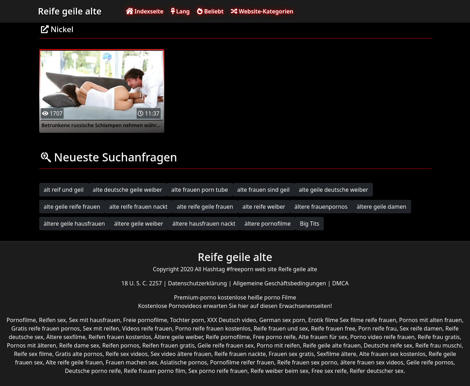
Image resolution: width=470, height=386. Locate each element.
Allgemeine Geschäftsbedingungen (280, 283)
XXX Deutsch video (231, 320)
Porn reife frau (377, 328)
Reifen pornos (120, 345)
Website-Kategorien (262, 11)
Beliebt (210, 11)
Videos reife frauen (147, 328)
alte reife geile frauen (205, 206)
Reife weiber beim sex (279, 371)
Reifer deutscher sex (377, 371)
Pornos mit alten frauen (430, 320)
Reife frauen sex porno (307, 362)
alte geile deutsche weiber (333, 190)
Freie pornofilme (145, 320)
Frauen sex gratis (291, 354)
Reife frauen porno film (154, 371)
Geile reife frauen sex (226, 345)
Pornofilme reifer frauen (242, 362)
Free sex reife (329, 371)
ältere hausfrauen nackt (203, 223)
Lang (180, 11)
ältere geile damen (381, 206)
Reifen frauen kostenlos (120, 337)
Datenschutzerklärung (198, 283)
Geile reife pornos (430, 362)
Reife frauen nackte (240, 354)
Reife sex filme (33, 354)
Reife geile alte (70, 11)
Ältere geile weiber (178, 337)
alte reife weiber (263, 206)
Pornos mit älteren (31, 345)
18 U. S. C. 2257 (142, 283)
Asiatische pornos (183, 362)
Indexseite (144, 11)
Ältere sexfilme (65, 337)
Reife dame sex (79, 345)
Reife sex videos (127, 354)
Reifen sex (52, 320)
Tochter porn (187, 320)
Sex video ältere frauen (181, 354)
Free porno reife (274, 337)
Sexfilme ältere (336, 354)
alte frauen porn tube (199, 190)
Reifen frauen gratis (168, 345)
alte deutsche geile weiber (127, 190)
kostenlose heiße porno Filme (257, 297)
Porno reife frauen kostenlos (213, 328)
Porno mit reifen (278, 345)
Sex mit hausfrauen (94, 320)
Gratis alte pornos (78, 354)
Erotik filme (323, 320)
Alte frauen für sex (322, 337)
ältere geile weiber (138, 223)
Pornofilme (21, 320)
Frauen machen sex (131, 362)
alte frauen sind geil (263, 190)
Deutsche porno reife (93, 371)
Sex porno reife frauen (218, 371)
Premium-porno (196, 297)
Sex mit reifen (101, 328)
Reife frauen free (333, 328)
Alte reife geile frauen (74, 362)
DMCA (340, 283)
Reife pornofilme (228, 337)
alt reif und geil (64, 190)
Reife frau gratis (439, 337)
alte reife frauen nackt (138, 206)
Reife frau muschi (438, 345)
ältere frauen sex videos (372, 362)
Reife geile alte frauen (332, 345)
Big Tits (309, 223)
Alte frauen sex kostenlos (392, 354)
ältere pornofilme (267, 223)
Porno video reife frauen (382, 337)
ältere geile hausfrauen (74, 223)
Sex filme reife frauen (368, 320)
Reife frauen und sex (281, 328)
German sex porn (282, 320)
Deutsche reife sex (388, 345)
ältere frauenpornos (321, 206)
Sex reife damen (421, 328)
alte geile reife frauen (72, 206)
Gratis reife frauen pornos (45, 328)
